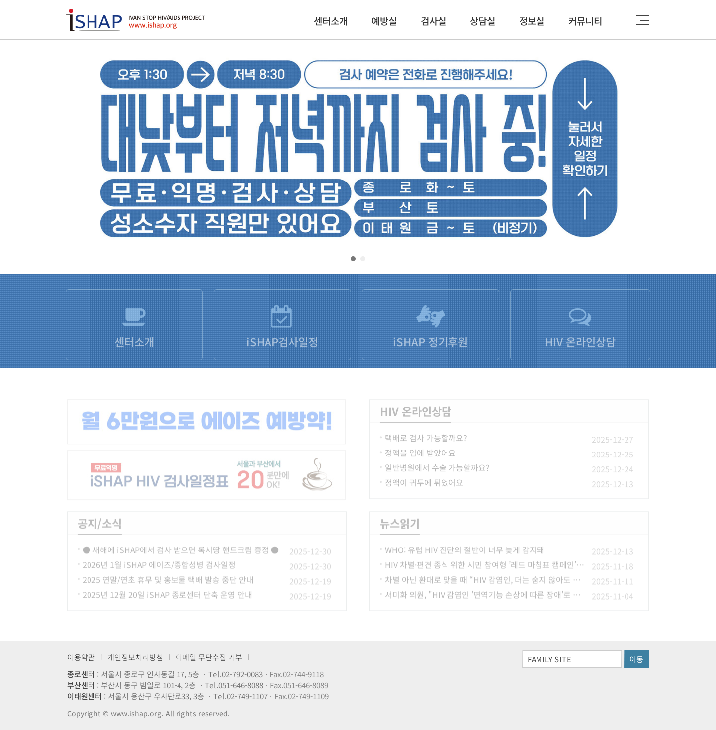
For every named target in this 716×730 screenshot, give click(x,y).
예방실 (384, 20)
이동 (636, 659)
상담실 (482, 20)
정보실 (531, 20)
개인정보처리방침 (135, 657)
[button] (353, 258)
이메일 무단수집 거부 (209, 657)
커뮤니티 (585, 20)
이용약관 (81, 657)
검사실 (433, 20)
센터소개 (331, 20)
